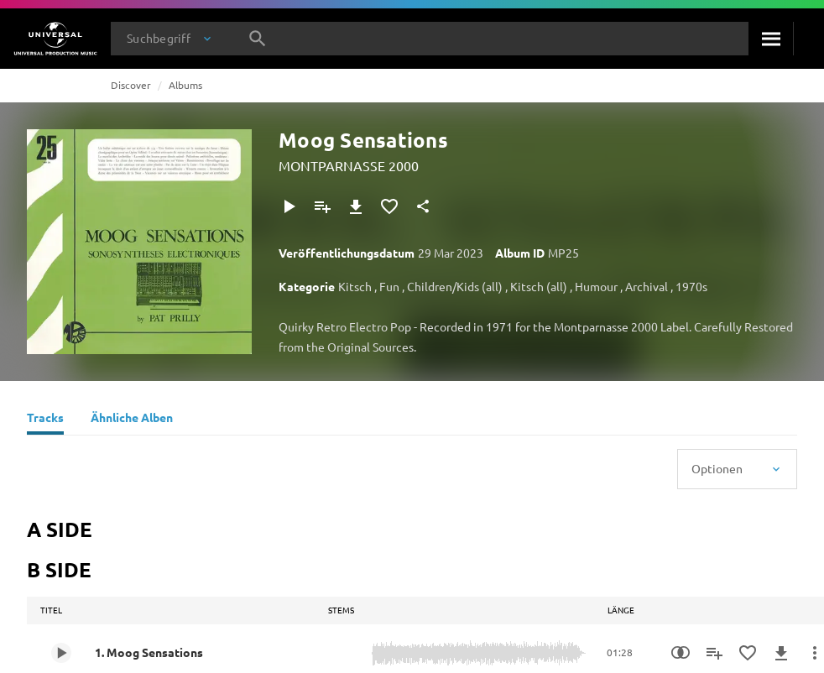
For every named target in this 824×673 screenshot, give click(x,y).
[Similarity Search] (680, 653)
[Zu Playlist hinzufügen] (322, 206)
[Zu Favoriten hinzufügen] (389, 206)
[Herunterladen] (356, 206)
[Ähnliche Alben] (132, 419)
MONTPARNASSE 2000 (349, 165)
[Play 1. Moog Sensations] (61, 653)
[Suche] (771, 38)
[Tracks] (45, 419)
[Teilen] (423, 206)
